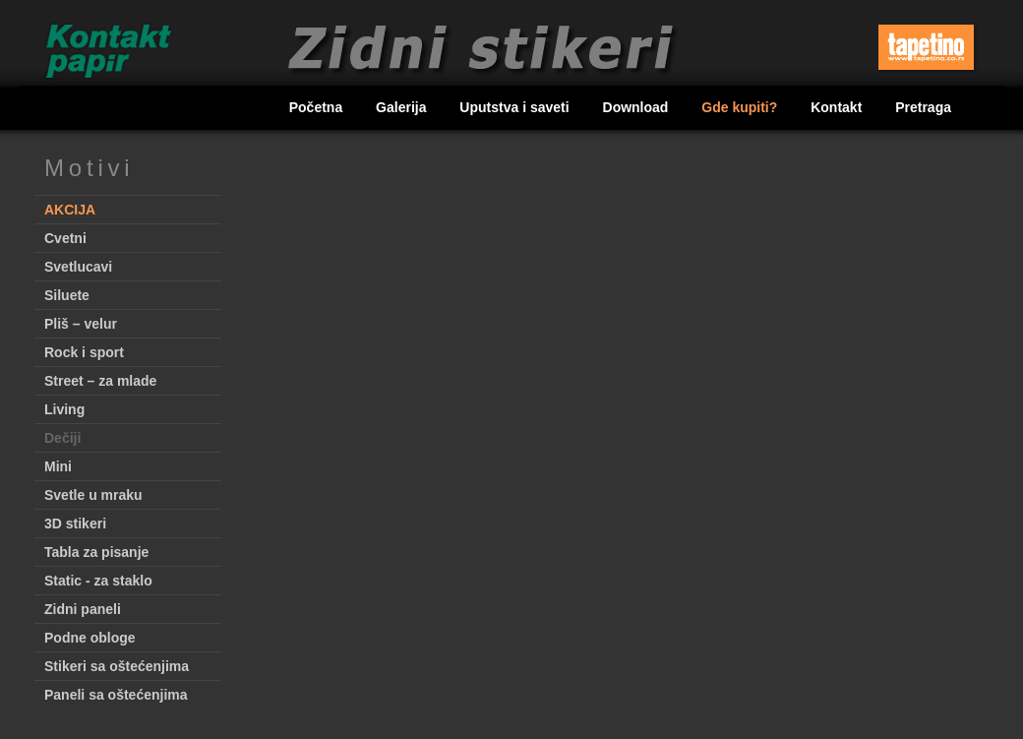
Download (638, 107)
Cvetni (65, 238)
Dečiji (62, 438)
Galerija (403, 107)
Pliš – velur (80, 324)
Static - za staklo (98, 580)
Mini (58, 466)
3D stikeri (75, 523)
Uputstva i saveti (515, 107)
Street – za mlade (100, 381)
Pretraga (923, 107)
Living (64, 409)
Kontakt (838, 107)
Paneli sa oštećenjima (116, 695)
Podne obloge (90, 638)
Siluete (67, 295)
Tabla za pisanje (96, 552)
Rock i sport (84, 352)
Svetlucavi (78, 267)
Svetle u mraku (93, 495)
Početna (317, 107)
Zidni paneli (82, 609)
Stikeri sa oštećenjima (116, 666)
